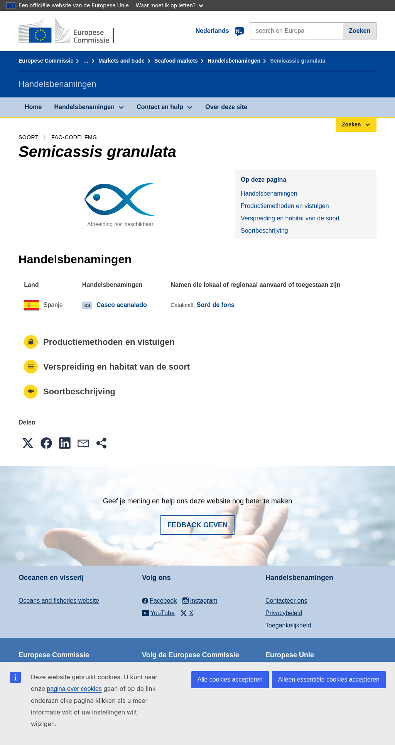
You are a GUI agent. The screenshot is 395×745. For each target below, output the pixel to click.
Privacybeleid (283, 613)
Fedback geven (197, 525)
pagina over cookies (74, 688)
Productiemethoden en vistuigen (285, 206)
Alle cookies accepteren (230, 679)
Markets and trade (121, 61)
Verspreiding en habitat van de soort (290, 218)
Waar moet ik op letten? (169, 5)
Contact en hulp (160, 107)
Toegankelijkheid (288, 625)
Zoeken (359, 30)
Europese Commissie (46, 61)
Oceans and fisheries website (59, 600)
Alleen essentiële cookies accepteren (329, 679)
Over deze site (226, 107)
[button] (27, 443)
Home (33, 107)
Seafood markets (176, 61)
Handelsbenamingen (234, 61)
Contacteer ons (286, 600)
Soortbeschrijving (264, 230)
